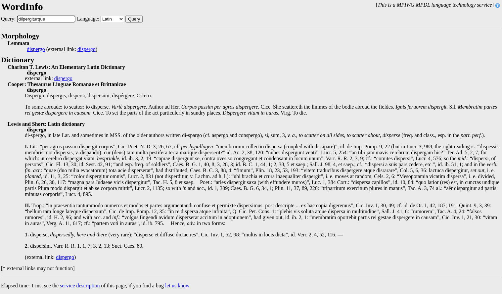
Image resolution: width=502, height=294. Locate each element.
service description (80, 285)
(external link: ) (62, 49)
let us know (177, 285)
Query (134, 19)
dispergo (36, 49)
